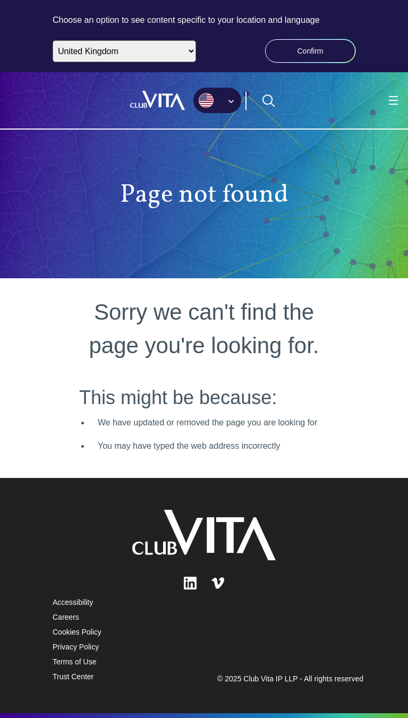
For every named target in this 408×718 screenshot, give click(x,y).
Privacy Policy (76, 647)
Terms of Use (74, 661)
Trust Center (73, 676)
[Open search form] (268, 101)
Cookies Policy (77, 632)
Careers (66, 617)
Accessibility (73, 602)
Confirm (310, 51)
